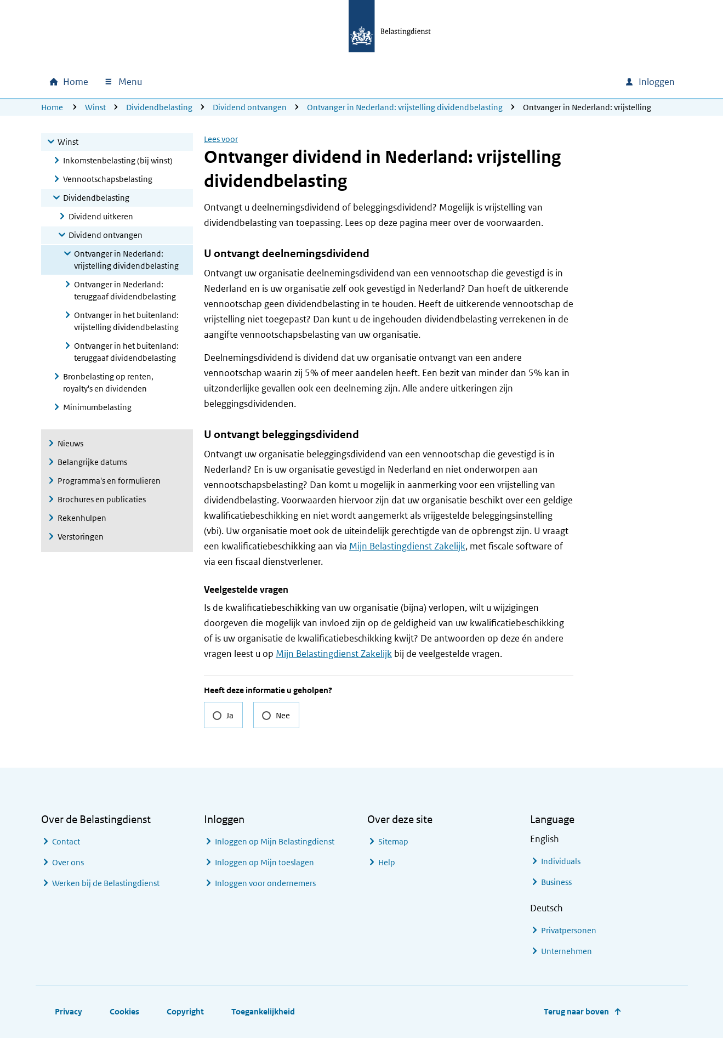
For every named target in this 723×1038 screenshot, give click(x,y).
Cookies (124, 1011)
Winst (95, 107)
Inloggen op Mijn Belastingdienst (274, 841)
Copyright (185, 1011)
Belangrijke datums (92, 462)
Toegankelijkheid (263, 1011)
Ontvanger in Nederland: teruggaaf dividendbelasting (125, 290)
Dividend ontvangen (250, 107)
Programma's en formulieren (109, 480)
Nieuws (70, 443)
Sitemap (393, 841)
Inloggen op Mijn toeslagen (264, 862)
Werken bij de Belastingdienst (106, 883)
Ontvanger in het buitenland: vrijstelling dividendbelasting (126, 321)
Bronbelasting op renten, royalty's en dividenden (108, 382)
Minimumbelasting (97, 407)
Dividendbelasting (159, 107)
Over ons (68, 862)
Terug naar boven (576, 1011)
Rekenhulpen (82, 518)
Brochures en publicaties (102, 499)
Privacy (68, 1011)
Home (52, 107)
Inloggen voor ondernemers (265, 883)
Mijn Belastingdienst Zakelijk (407, 546)
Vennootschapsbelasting (107, 179)
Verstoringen (81, 536)
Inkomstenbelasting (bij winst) (118, 160)
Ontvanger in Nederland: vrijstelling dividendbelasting (405, 107)
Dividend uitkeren (101, 216)
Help (386, 862)
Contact (66, 841)
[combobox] (522, 82)
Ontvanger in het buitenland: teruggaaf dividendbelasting (126, 352)
